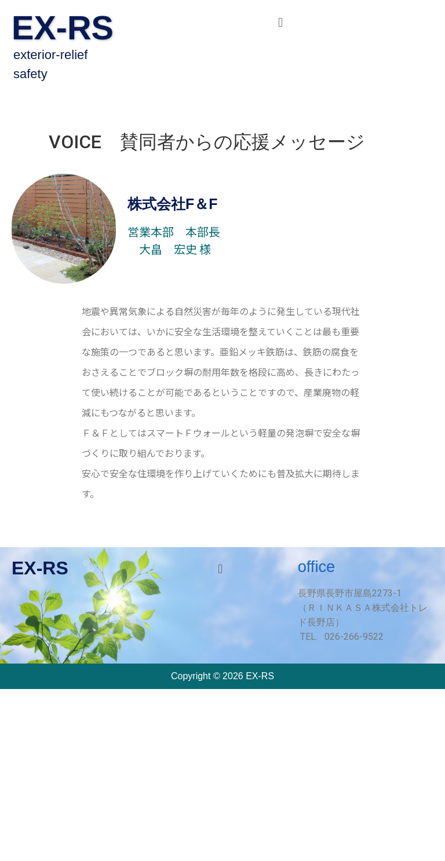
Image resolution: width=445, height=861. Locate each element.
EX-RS (63, 27)
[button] (280, 22)
